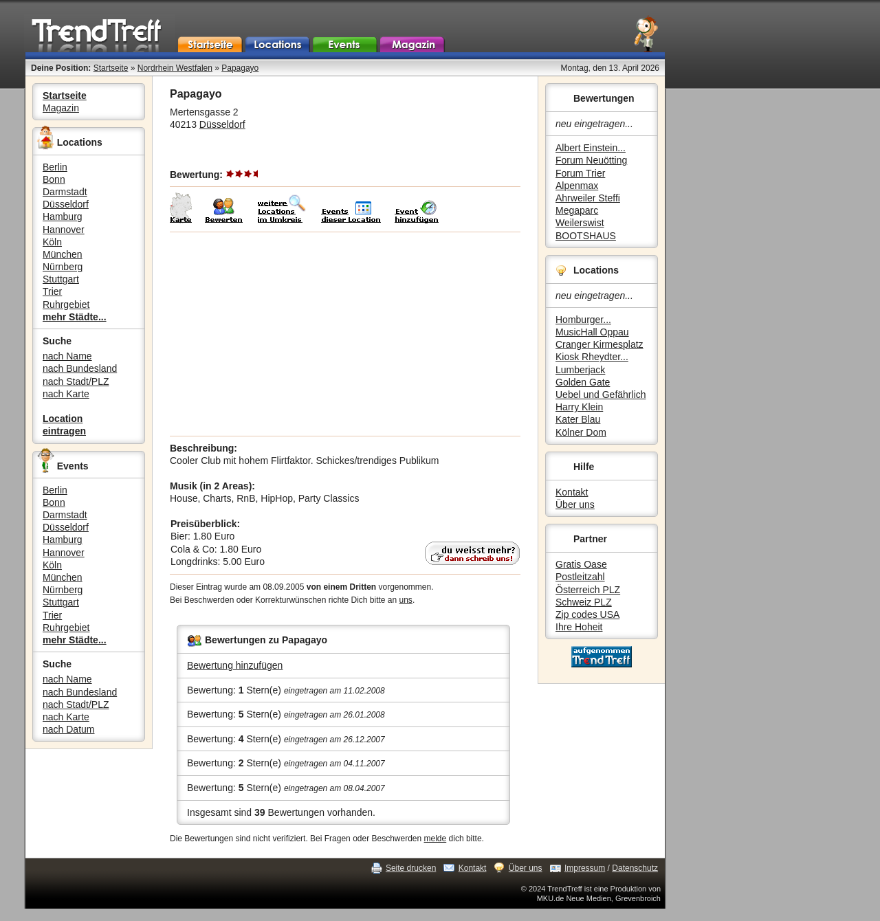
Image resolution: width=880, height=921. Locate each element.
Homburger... (583, 319)
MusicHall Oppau (592, 331)
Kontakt (572, 492)
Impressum (584, 868)
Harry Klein (579, 406)
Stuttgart (61, 279)
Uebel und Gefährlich (601, 394)
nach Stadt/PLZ (76, 381)
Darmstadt (65, 191)
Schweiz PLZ (584, 602)
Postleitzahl (580, 576)
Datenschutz (635, 868)
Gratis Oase (581, 564)
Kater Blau (578, 419)
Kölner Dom (581, 432)
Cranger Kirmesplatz (600, 344)
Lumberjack (580, 369)
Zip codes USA (587, 614)
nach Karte (66, 393)
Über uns (575, 504)
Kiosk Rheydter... (592, 356)
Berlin (55, 167)
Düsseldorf (66, 204)
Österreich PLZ (588, 589)
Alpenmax (577, 185)
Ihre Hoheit (579, 626)
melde (435, 838)
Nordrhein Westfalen (175, 68)
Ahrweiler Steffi (588, 197)
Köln (52, 241)
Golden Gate (583, 382)
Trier (52, 291)
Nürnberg (62, 266)
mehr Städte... (75, 316)
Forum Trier (580, 173)
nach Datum (68, 729)
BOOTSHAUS (586, 235)
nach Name (67, 356)
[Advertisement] (345, 334)
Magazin (61, 107)
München (62, 254)
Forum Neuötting (591, 160)
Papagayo (239, 68)
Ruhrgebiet (66, 304)
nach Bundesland (80, 368)
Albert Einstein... (591, 147)
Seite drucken (411, 868)
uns (405, 600)
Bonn (54, 179)
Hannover (64, 229)
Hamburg (62, 216)
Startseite (111, 68)
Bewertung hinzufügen (235, 665)
